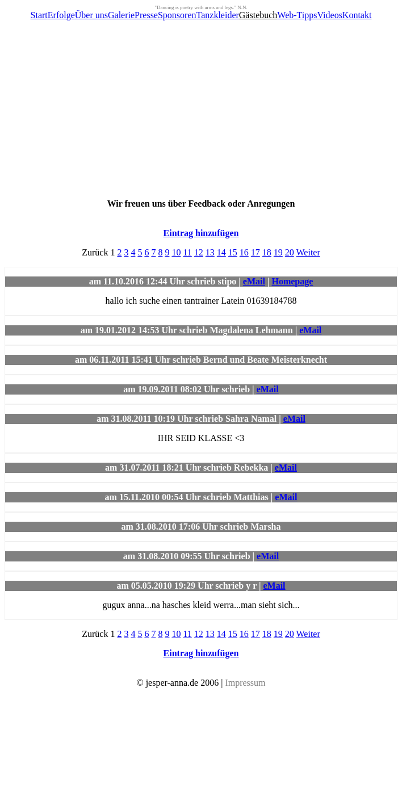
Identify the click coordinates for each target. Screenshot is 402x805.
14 (221, 252)
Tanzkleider (217, 15)
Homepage (292, 281)
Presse (146, 15)
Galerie (121, 15)
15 (232, 252)
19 (278, 252)
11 (187, 252)
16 (244, 252)
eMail (254, 281)
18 (266, 252)
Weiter (308, 252)
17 (255, 252)
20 (289, 252)
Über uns (91, 15)
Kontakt (357, 15)
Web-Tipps (297, 15)
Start (39, 15)
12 (198, 252)
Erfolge (61, 15)
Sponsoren (177, 15)
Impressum (245, 682)
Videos (329, 15)
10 (176, 252)
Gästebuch (258, 15)
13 (210, 252)
